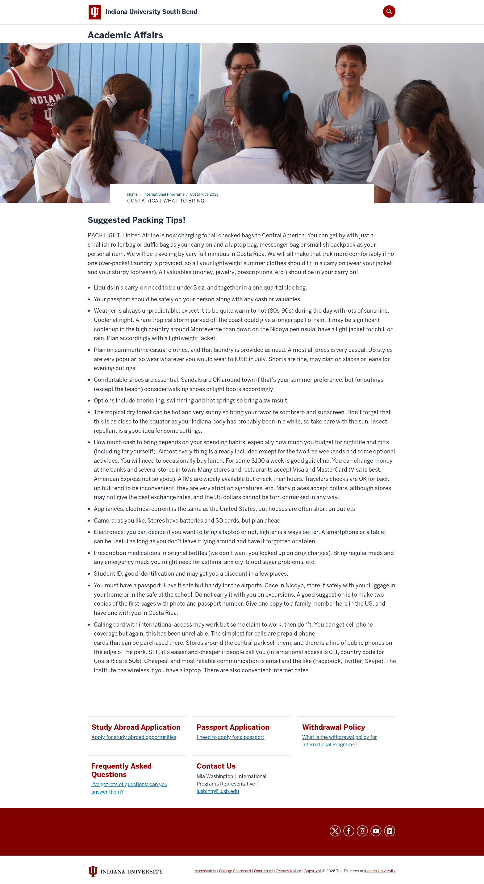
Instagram (362, 830)
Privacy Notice (288, 871)
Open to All (263, 871)
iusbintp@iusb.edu (218, 791)
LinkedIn (389, 830)
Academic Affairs (125, 35)
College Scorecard (235, 871)
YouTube (376, 830)
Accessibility (205, 871)
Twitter (335, 830)
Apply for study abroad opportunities (133, 737)
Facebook (348, 830)
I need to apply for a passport (230, 737)
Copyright (312, 871)
